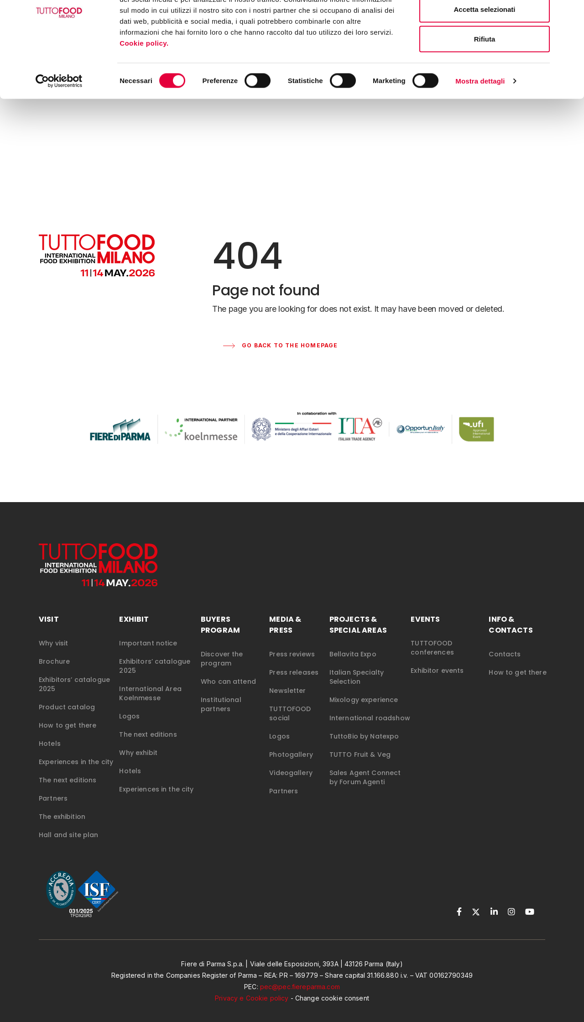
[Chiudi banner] (570, 14)
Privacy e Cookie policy (251, 999)
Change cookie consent (332, 999)
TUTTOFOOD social (290, 714)
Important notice (148, 644)
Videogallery (291, 773)
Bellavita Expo (352, 655)
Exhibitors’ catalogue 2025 (74, 685)
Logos (129, 717)
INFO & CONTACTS (510, 625)
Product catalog (67, 708)
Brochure (54, 662)
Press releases (293, 673)
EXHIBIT (134, 620)
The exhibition (62, 817)
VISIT (49, 620)
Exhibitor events (437, 671)
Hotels (50, 744)
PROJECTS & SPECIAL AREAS (358, 625)
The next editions (67, 781)
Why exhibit (138, 753)
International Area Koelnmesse (150, 694)
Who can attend (228, 682)
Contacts (505, 655)
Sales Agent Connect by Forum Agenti (365, 778)
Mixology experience (363, 700)
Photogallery (291, 755)
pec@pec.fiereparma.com (300, 987)
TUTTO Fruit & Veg (360, 755)
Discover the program (222, 659)
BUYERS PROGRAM (220, 625)
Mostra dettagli (480, 126)
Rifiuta (484, 84)
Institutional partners (221, 705)
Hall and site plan (69, 835)
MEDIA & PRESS (285, 625)
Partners (53, 799)
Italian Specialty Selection (356, 678)
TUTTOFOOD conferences (432, 648)
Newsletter (287, 691)
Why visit (53, 644)
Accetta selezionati (484, 54)
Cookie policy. (145, 88)
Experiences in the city (76, 762)
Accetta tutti (485, 24)
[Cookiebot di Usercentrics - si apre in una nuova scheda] (59, 126)
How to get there (67, 726)
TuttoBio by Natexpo (364, 737)
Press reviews (292, 655)
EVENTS (425, 620)
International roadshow (369, 718)
